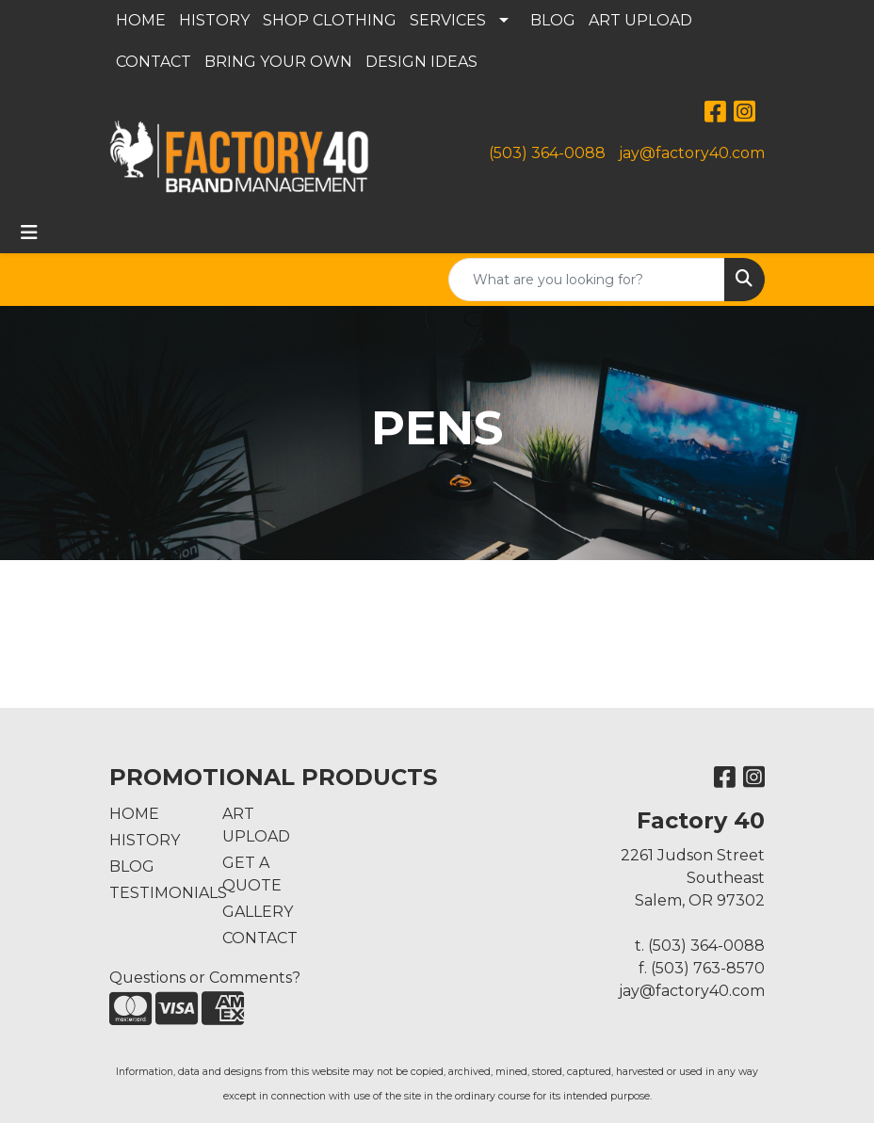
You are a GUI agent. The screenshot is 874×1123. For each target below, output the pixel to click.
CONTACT (153, 62)
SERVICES (448, 20)
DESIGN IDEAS (421, 62)
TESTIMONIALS (154, 893)
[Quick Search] (586, 279)
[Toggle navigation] (29, 232)
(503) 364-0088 (547, 153)
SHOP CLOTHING (330, 20)
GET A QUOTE (252, 874)
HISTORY (214, 20)
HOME (141, 20)
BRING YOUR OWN (278, 62)
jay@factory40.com (692, 153)
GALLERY (257, 912)
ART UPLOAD (640, 20)
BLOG (552, 20)
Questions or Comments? (204, 978)
